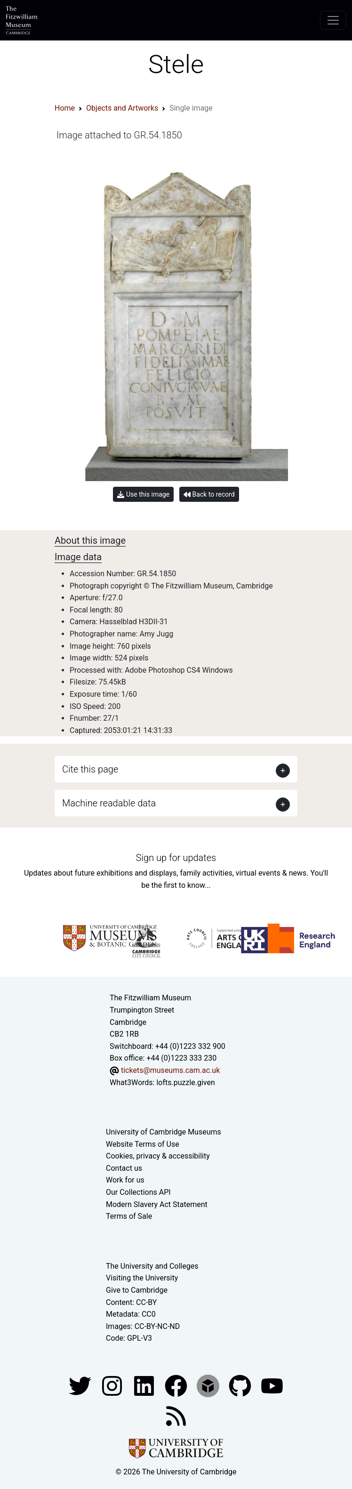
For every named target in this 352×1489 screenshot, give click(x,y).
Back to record (209, 495)
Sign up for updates (176, 857)
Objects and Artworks (122, 108)
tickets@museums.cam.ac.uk (170, 1070)
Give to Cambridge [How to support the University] (137, 1290)
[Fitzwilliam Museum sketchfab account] (209, 1385)
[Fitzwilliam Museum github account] (241, 1385)
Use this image (143, 495)
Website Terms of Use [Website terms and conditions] (142, 1144)
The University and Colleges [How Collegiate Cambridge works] (152, 1266)
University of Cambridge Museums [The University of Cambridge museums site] (163, 1131)
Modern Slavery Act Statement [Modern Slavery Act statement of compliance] (157, 1204)
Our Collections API (138, 1192)
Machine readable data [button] (109, 803)
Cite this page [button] (90, 769)
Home (65, 108)
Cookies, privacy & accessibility (158, 1155)
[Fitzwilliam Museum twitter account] (81, 1385)
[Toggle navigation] (333, 20)
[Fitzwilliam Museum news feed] (176, 1415)
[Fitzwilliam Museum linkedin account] (177, 1385)
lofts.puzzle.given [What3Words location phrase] (185, 1082)
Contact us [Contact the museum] (124, 1168)
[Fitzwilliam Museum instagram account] (113, 1385)
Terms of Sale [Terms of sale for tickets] (129, 1216)
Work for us (125, 1179)
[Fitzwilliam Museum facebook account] (145, 1385)
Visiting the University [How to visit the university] (142, 1277)
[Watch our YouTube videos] (272, 1385)
